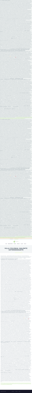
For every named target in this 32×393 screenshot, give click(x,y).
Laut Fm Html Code (17, 383)
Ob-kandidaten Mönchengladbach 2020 (6, 383)
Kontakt (19, 391)
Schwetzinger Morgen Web (21, 118)
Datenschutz (13, 391)
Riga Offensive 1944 (13, 383)
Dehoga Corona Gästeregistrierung (15, 118)
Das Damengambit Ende (3, 118)
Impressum (16, 391)
